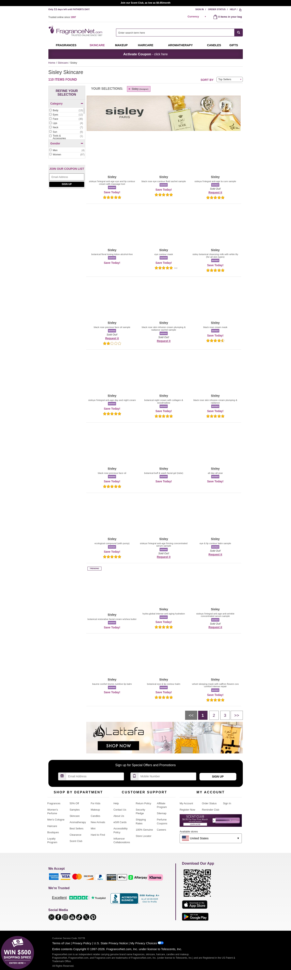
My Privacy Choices (143, 943)
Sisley (138, 88)
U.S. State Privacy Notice (111, 943)
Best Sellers (76, 828)
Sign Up (67, 184)
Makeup (121, 45)
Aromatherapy (78, 822)
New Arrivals (98, 822)
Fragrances (66, 45)
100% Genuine (144, 829)
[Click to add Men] (66, 150)
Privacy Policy (81, 943)
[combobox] (179, 32)
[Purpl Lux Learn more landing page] (211, 822)
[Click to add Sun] (66, 132)
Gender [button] (66, 143)
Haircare (145, 45)
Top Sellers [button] (224, 79)
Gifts (233, 45)
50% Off (74, 803)
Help (233, 9)
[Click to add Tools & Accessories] (66, 137)
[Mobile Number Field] (167, 776)
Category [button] (66, 103)
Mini (93, 828)
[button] (112, 156)
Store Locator (143, 836)
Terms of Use (61, 943)
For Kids (95, 803)
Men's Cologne (56, 819)
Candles (95, 815)
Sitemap (161, 813)
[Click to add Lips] (66, 123)
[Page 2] (214, 715)
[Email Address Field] (66, 177)
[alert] (197, 16)
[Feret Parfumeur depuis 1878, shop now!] (66, 231)
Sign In (199, 9)
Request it (215, 192)
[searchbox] (175, 32)
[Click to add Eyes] (66, 114)
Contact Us (119, 809)
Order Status (217, 9)
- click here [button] (145, 54)
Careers (161, 829)
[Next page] (237, 715)
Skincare (97, 45)
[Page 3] (225, 715)
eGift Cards (120, 822)
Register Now (187, 809)
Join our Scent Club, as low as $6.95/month (145, 2)
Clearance (75, 834)
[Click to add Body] (66, 110)
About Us (118, 815)
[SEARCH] (239, 32)
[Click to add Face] (66, 119)
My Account (186, 803)
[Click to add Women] (66, 154)
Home (51, 62)
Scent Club (76, 841)
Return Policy (143, 803)
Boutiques (53, 832)
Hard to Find (98, 834)
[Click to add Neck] (66, 127)
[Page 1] (203, 715)
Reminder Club (210, 809)
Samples (75, 809)
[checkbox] (66, 110)
